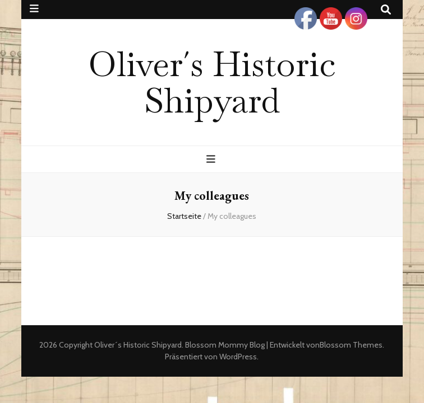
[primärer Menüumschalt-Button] (212, 159)
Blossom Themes (351, 345)
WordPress (238, 357)
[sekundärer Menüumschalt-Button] (34, 8)
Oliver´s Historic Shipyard (212, 82)
